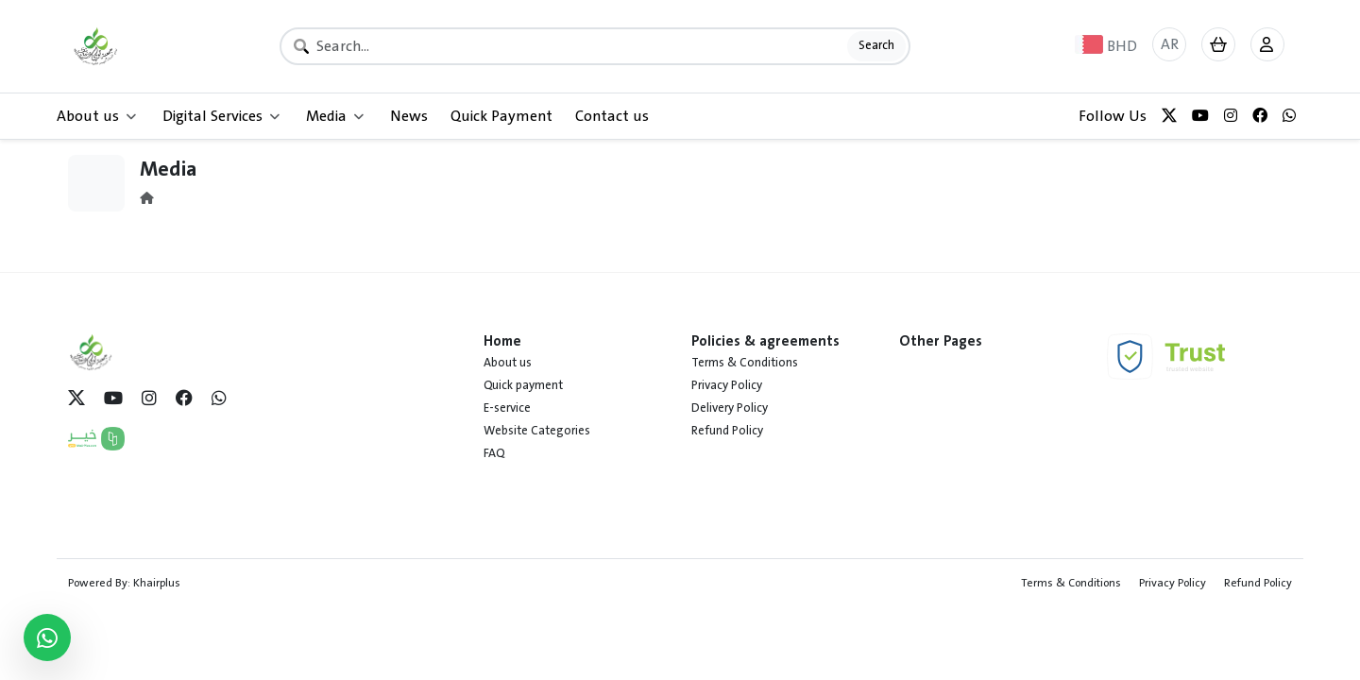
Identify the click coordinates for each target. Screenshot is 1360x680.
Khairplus (156, 582)
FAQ (494, 453)
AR (1170, 44)
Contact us (612, 116)
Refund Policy (727, 430)
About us (508, 362)
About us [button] (96, 116)
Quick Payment (501, 116)
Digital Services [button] (221, 116)
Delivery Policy (729, 408)
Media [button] (335, 116)
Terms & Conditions (744, 362)
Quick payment (523, 385)
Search (876, 45)
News (409, 116)
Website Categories (537, 430)
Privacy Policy (726, 385)
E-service (507, 408)
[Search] (595, 46)
